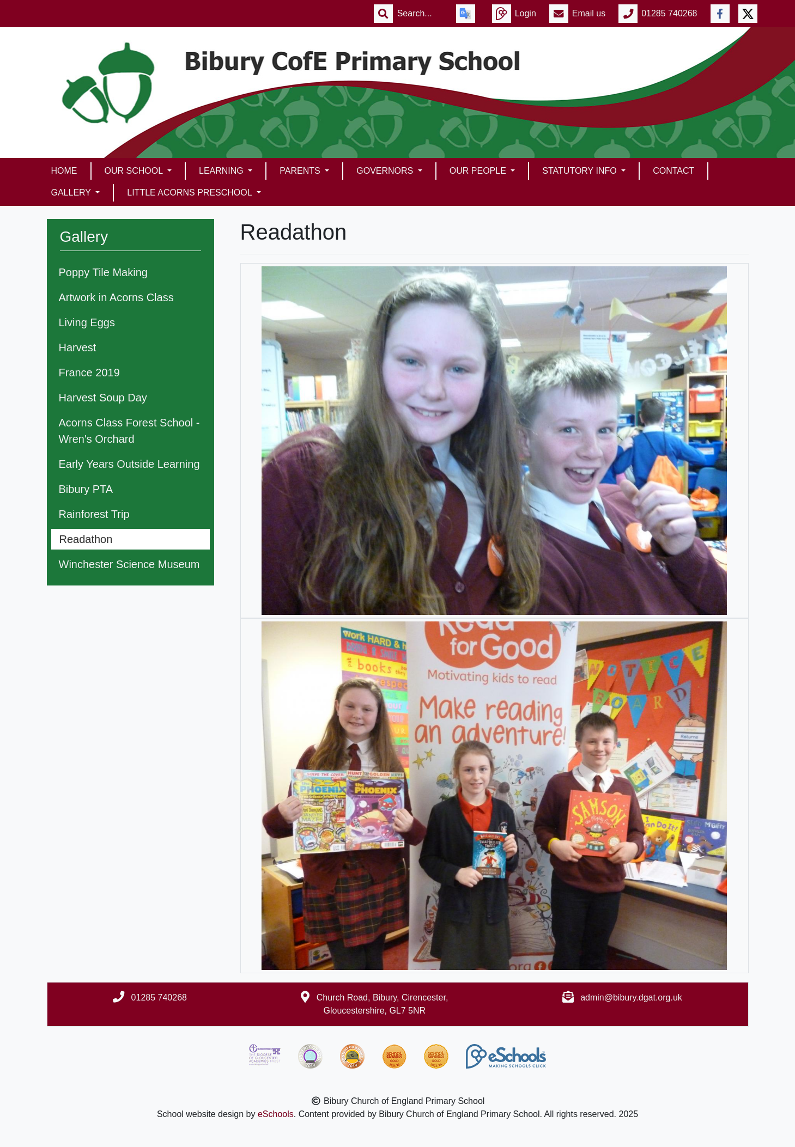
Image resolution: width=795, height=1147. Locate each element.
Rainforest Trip (94, 514)
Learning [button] (222, 170)
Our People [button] (479, 170)
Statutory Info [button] (580, 170)
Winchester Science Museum (129, 564)
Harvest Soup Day (103, 398)
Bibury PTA (86, 489)
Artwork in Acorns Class (116, 297)
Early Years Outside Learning (129, 464)
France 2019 (89, 373)
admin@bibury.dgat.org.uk (631, 997)
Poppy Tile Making (103, 272)
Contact (673, 170)
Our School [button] (135, 170)
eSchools (276, 1114)
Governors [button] (385, 170)
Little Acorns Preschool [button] (190, 192)
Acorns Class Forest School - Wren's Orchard (129, 431)
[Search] (420, 13)
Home (64, 170)
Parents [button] (301, 170)
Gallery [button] (72, 192)
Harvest (77, 347)
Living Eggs (87, 322)
